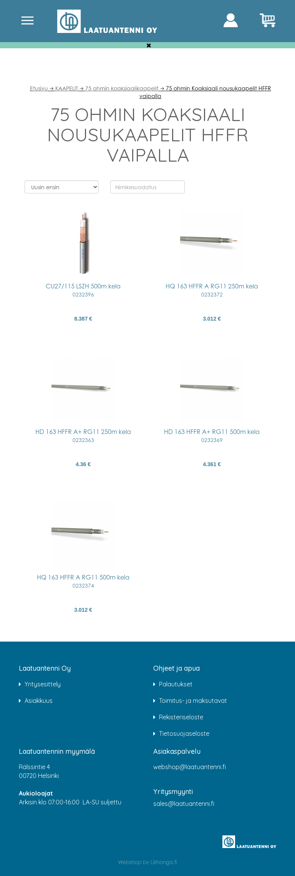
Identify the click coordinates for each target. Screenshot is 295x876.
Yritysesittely (43, 684)
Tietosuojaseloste (184, 733)
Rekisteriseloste (181, 717)
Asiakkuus (39, 700)
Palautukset (175, 684)
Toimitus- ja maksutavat (193, 700)
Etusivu (39, 88)
